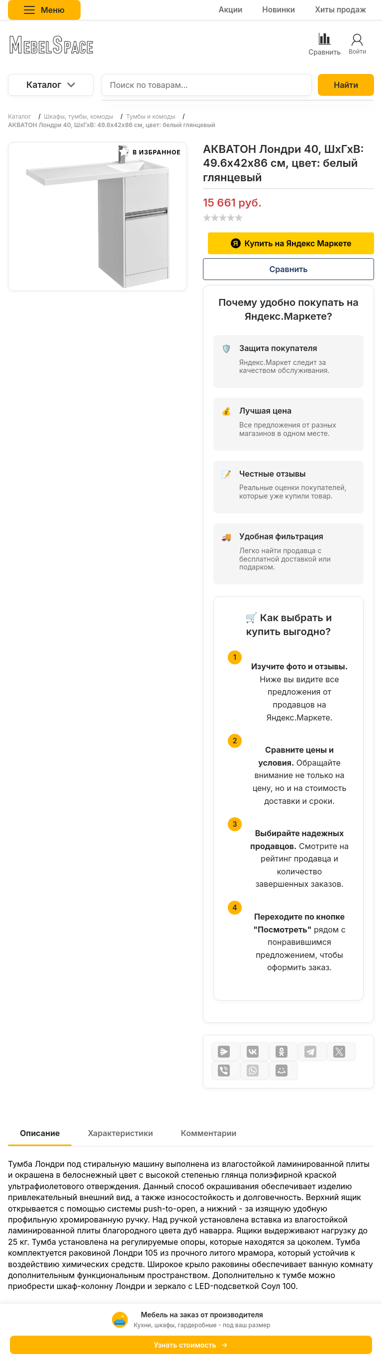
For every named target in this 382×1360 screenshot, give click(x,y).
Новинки (278, 9)
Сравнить (288, 269)
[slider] (223, 217)
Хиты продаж (340, 9)
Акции (230, 9)
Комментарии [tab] (209, 1133)
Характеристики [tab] (120, 1133)
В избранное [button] (150, 151)
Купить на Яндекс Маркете (291, 243)
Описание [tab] (40, 1133)
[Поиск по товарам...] (206, 85)
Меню (44, 10)
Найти (346, 85)
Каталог (50, 84)
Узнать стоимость (191, 1345)
